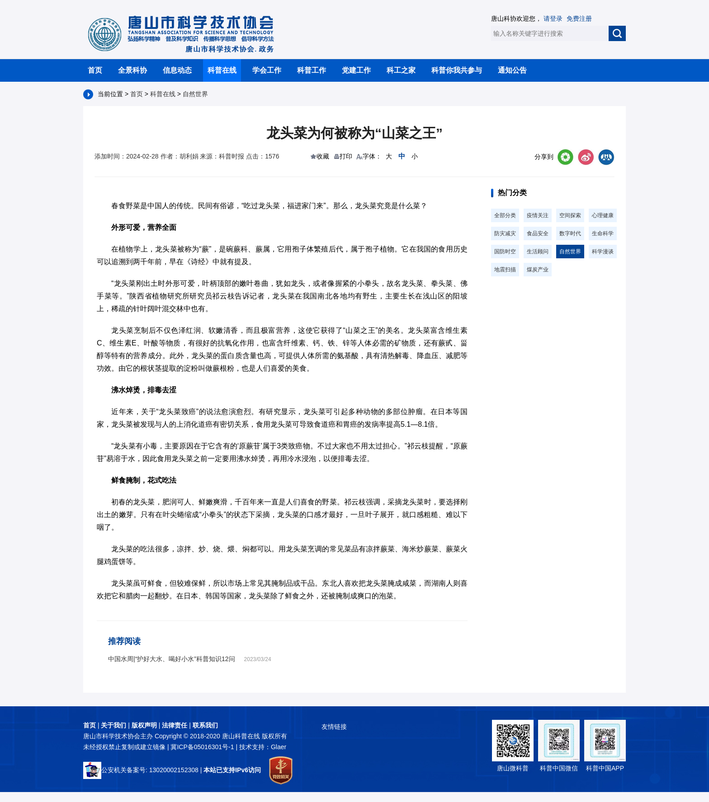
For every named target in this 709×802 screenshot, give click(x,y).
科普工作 (311, 70)
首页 (95, 70)
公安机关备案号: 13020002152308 (141, 770)
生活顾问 (537, 251)
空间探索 (570, 215)
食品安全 (537, 233)
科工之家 (401, 70)
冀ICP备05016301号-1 (203, 747)
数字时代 (570, 233)
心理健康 (603, 215)
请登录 (553, 18)
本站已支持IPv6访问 (232, 770)
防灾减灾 (505, 233)
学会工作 (266, 70)
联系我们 (205, 725)
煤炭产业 (537, 269)
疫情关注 (537, 215)
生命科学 (603, 233)
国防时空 (505, 251)
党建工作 (356, 70)
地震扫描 (505, 269)
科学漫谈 (603, 251)
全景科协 (132, 70)
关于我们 (113, 725)
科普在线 (222, 70)
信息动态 (177, 70)
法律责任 (174, 725)
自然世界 (195, 94)
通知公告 (512, 70)
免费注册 (579, 18)
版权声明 (144, 725)
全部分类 (505, 215)
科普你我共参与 (456, 70)
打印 (346, 156)
